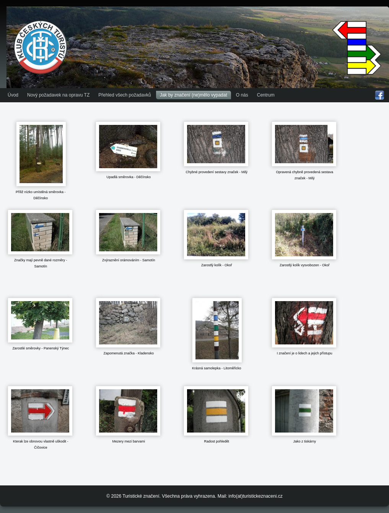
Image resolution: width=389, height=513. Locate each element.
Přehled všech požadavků (124, 95)
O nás (242, 95)
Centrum (266, 95)
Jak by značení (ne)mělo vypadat (193, 95)
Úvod (13, 95)
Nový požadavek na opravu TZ (58, 95)
